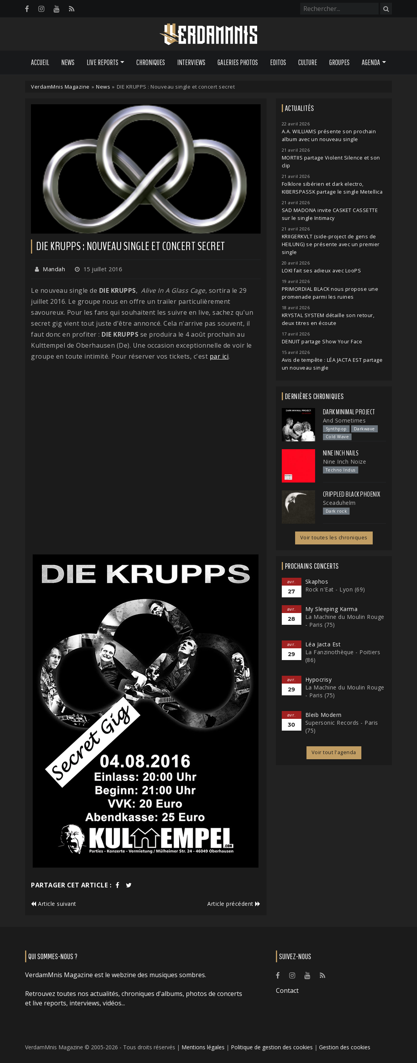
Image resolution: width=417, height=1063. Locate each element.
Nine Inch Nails (341, 453)
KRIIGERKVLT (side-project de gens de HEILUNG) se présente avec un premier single (331, 244)
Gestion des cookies (344, 1047)
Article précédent (234, 903)
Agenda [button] (371, 62)
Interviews (191, 62)
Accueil (40, 62)
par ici (219, 356)
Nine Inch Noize (344, 461)
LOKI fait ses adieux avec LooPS (321, 270)
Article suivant (53, 903)
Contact (287, 990)
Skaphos (316, 581)
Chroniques (150, 62)
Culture (307, 62)
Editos (278, 62)
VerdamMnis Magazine (60, 86)
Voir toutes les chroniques (334, 537)
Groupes (339, 62)
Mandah (54, 269)
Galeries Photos (238, 62)
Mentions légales (203, 1047)
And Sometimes (344, 420)
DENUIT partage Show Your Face (322, 341)
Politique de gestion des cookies (272, 1047)
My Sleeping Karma (331, 609)
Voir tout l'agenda (334, 752)
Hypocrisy (318, 679)
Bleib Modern (323, 714)
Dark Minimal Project (349, 412)
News (67, 62)
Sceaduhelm (339, 502)
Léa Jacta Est (323, 644)
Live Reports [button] (102, 62)
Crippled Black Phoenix (352, 494)
